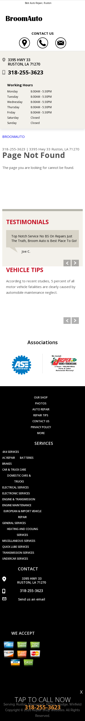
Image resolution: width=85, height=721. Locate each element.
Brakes (7, 464)
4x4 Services (10, 452)
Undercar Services (15, 559)
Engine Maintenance (16, 505)
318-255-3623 (25, 72)
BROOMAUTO (13, 136)
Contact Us (40, 421)
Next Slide (75, 263)
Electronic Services (16, 493)
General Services (14, 523)
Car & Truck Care (14, 470)
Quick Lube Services (15, 547)
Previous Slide (67, 263)
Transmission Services (18, 553)
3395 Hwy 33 (40, 149)
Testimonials (27, 222)
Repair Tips (40, 415)
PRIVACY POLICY (41, 427)
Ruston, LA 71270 (65, 149)
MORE (41, 433)
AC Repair (8, 458)
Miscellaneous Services (18, 541)
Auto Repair (40, 409)
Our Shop (41, 397)
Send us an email (31, 599)
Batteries (27, 458)
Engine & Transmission (18, 499)
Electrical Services (15, 487)
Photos (40, 403)
